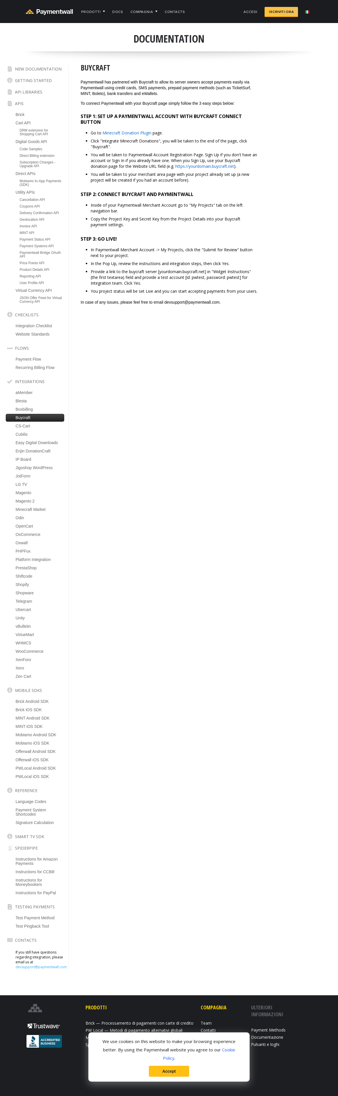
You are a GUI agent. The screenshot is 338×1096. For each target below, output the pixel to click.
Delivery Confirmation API (39, 213)
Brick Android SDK (32, 701)
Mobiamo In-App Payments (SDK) (40, 183)
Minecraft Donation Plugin (126, 133)
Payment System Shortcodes (31, 812)
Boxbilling (24, 409)
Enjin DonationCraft (33, 451)
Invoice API (28, 226)
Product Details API (34, 270)
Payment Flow (28, 359)
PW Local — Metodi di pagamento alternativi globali (134, 1030)
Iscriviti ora (281, 12)
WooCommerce (29, 651)
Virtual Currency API (34, 290)
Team (206, 1023)
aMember (24, 392)
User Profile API (32, 283)
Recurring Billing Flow (35, 367)
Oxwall (22, 543)
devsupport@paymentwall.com (41, 966)
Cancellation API (32, 200)
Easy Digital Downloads (37, 442)
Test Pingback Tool (32, 926)
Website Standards (33, 334)
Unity (20, 618)
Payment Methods (268, 1030)
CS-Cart (23, 426)
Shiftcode (24, 576)
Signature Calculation (35, 822)
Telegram (24, 601)
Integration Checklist (34, 326)
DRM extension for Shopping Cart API (34, 132)
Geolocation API (32, 220)
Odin (20, 517)
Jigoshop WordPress (34, 467)
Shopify (22, 584)
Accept (169, 1071)
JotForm (23, 476)
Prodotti (91, 12)
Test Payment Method (35, 918)
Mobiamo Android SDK (36, 734)
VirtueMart (25, 634)
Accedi (250, 12)
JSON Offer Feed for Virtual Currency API (41, 300)
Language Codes (31, 801)
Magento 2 (25, 501)
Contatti (208, 1030)
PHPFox (23, 551)
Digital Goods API (31, 141)
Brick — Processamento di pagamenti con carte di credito (139, 1023)
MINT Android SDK (33, 718)
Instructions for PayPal (36, 892)
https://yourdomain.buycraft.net (204, 166)
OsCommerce (28, 534)
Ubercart (23, 609)
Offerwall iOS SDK (32, 760)
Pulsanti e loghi (265, 1044)
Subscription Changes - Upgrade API (38, 164)
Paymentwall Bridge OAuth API (40, 254)
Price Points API (32, 263)
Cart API (23, 123)
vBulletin (23, 626)
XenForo (23, 659)
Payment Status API (35, 239)
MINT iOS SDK (29, 726)
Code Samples (31, 149)
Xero (20, 668)
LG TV (21, 484)
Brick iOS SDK (29, 709)
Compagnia (141, 12)
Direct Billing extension (37, 156)
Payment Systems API (37, 246)
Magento (23, 492)
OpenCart (24, 526)
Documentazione (267, 1037)
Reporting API (30, 276)
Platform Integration (33, 559)
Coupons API (30, 206)
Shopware (25, 593)
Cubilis (22, 434)
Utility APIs (25, 192)
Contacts (175, 12)
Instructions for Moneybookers (29, 882)
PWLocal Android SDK (36, 768)
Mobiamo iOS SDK (32, 743)
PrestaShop (26, 568)
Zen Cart (23, 676)
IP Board (23, 459)
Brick (20, 114)
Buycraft (23, 417)
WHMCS (23, 643)
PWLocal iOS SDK (32, 776)
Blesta (21, 401)
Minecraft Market (30, 509)
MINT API (27, 233)
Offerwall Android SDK (36, 751)
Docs (117, 12)
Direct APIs (25, 173)
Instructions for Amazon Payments (37, 861)
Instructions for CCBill (35, 871)
